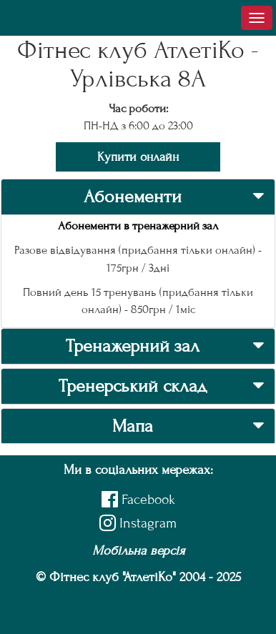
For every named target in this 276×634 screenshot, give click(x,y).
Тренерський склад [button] (133, 386)
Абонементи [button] (133, 196)
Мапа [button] (132, 426)
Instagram (138, 523)
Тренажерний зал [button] (132, 346)
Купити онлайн (138, 156)
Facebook (138, 499)
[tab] (138, 196)
